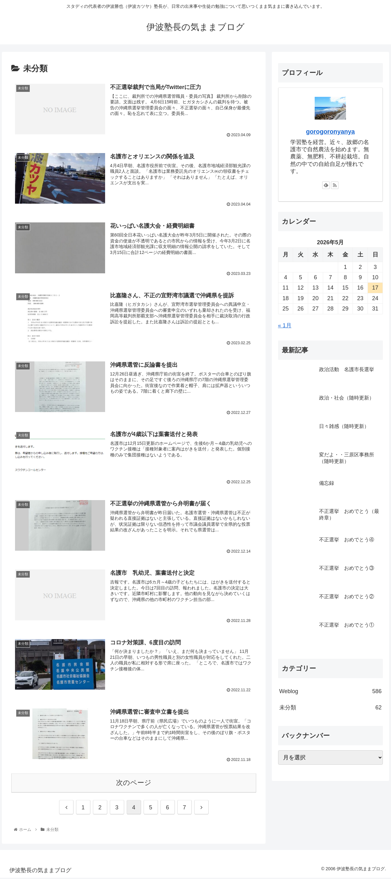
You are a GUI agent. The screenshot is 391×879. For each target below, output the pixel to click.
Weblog (330, 691)
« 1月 (285, 325)
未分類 (330, 708)
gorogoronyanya (330, 131)
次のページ (133, 783)
